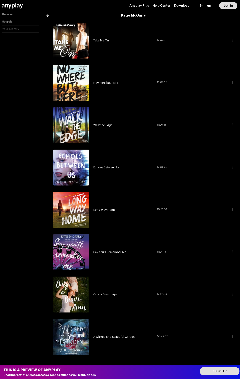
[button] (20, 14)
